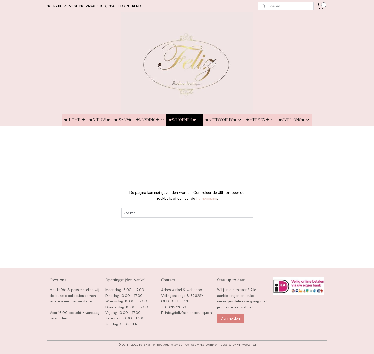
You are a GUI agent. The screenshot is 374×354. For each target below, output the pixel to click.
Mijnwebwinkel (246, 344)
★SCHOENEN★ (184, 119)
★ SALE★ (123, 119)
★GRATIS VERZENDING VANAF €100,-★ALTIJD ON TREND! (94, 6)
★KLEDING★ (150, 119)
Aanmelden (230, 318)
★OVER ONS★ (294, 119)
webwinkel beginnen (204, 344)
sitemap (177, 344)
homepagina (206, 198)
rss (187, 344)
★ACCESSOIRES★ (223, 119)
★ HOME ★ (74, 119)
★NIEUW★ (99, 119)
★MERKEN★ (260, 119)
